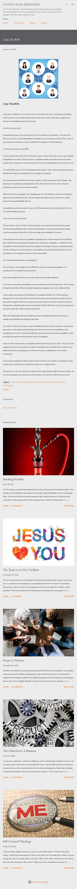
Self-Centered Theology (17, 841)
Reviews (61, 382)
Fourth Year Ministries (21, 4)
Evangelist (51, 382)
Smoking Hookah (13, 479)
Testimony (8, 386)
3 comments (17, 868)
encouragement (26, 382)
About (32, 23)
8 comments (17, 506)
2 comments (17, 777)
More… (44, 23)
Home (5, 23)
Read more (69, 506)
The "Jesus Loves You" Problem (21, 570)
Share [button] (6, 389)
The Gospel (19, 23)
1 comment (16, 596)
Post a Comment (10, 407)
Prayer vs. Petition (13, 660)
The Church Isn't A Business (19, 751)
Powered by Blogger (38, 882)
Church (13, 382)
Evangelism (39, 382)
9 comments (17, 687)
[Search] (66, 4)
